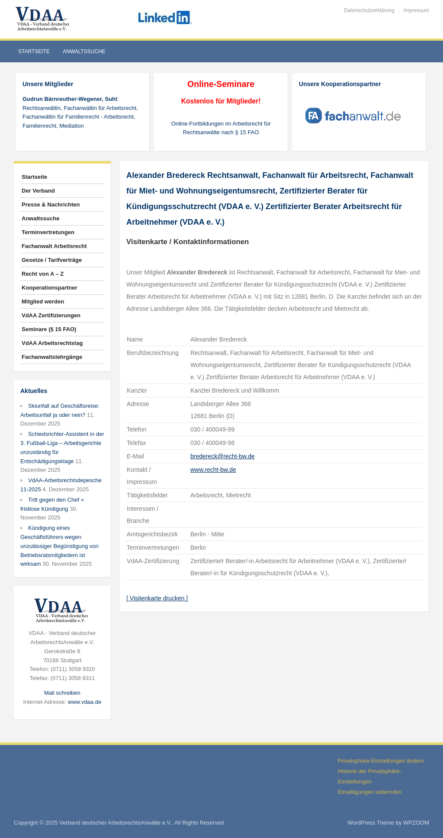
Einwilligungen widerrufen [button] (369, 792)
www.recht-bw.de (213, 469)
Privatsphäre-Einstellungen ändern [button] (381, 760)
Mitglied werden (43, 301)
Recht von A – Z (43, 274)
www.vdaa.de (84, 702)
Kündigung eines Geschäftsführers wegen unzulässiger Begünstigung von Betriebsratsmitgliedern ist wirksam (59, 546)
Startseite (34, 51)
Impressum (416, 10)
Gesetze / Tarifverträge (52, 260)
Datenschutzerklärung (369, 10)
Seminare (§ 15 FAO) (49, 329)
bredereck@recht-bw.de (222, 456)
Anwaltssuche (84, 51)
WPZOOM (416, 822)
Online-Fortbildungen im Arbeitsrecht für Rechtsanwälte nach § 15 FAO (221, 128)
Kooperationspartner (49, 287)
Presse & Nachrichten (51, 204)
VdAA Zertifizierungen (51, 315)
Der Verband (38, 190)
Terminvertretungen (48, 232)
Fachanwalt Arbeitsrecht (54, 246)
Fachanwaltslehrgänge (52, 357)
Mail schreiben (62, 693)
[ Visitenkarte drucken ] (157, 598)
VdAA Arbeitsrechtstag (52, 343)
